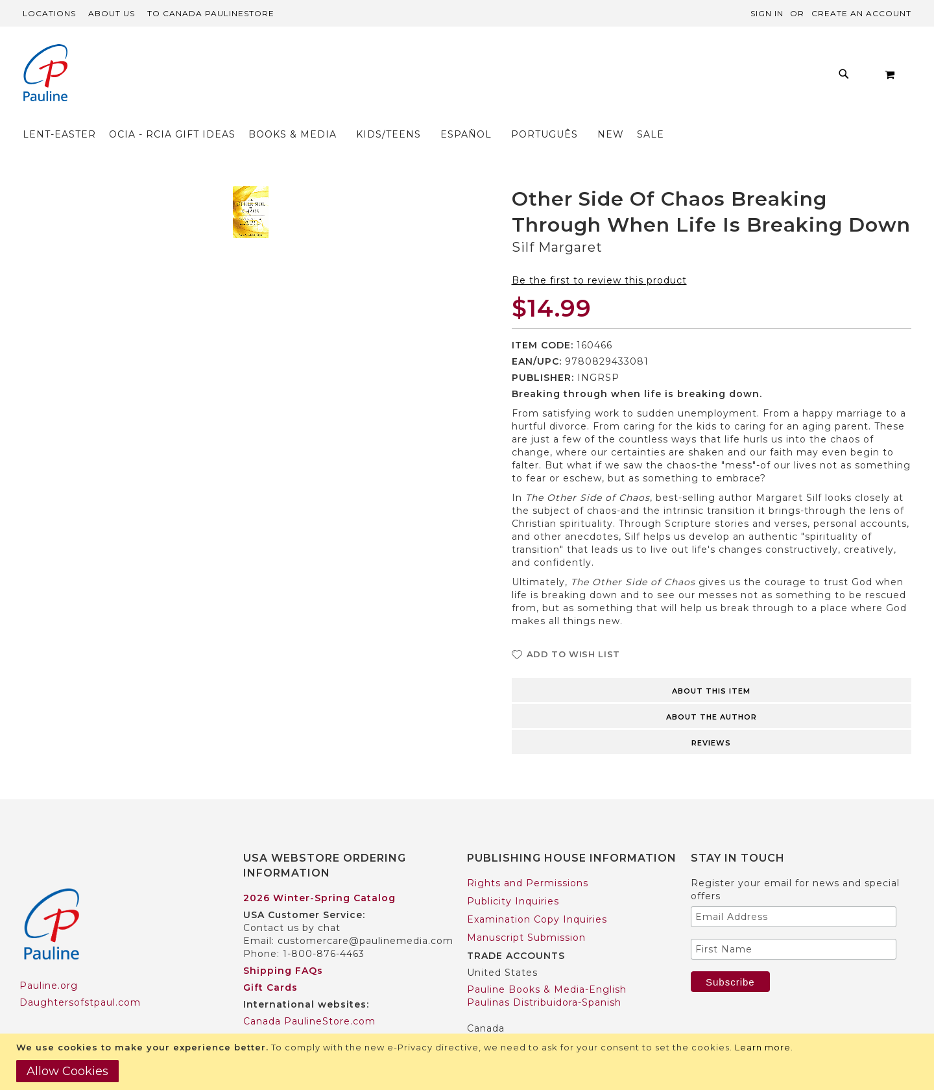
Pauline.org (48, 961)
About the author (711, 691)
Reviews (711, 717)
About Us (111, 13)
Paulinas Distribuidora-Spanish (544, 977)
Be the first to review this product (599, 255)
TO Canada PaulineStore (210, 13)
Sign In (767, 13)
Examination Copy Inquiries (537, 894)
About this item (711, 665)
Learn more (763, 1047)
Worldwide (270, 1013)
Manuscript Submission (526, 912)
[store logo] (45, 74)
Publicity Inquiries (513, 876)
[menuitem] (205, 77)
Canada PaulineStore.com (309, 996)
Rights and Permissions (527, 858)
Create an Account (861, 13)
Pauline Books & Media (526, 1020)
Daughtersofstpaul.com (80, 978)
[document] (468, 1061)
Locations (49, 13)
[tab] (712, 664)
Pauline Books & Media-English (547, 964)
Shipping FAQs (283, 945)
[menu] (502, 77)
